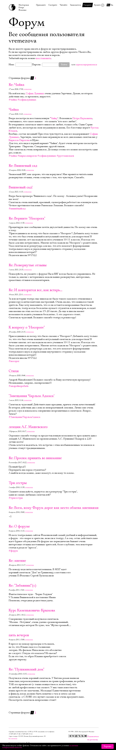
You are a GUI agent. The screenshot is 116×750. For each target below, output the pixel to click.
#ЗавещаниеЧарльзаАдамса (24, 417)
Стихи (14, 371)
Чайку (54, 118)
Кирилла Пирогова (19, 140)
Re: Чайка (16, 85)
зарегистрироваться (86, 64)
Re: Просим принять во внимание (35, 458)
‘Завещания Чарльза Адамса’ (32, 396)
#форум (13, 550)
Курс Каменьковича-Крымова (32, 610)
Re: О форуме (19, 526)
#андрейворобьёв (18, 386)
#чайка (13, 99)
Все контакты (13, 738)
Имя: (11, 64)
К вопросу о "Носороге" (27, 327)
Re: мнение (17, 561)
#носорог (14, 361)
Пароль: (36, 64)
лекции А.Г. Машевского (28, 427)
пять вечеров (19, 635)
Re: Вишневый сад (23, 166)
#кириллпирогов (27, 155)
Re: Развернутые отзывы (28, 265)
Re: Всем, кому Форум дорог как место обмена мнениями (53, 508)
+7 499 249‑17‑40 (14, 734)
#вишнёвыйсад (17, 208)
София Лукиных (35, 93)
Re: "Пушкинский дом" (26, 669)
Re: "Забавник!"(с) (22, 585)
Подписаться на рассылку (88, 736)
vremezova (27, 89)
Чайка (14, 109)
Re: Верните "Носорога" (27, 218)
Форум (27, 22)
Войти (64, 64)
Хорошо (107, 746)
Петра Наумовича (82, 118)
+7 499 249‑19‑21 (27, 734)
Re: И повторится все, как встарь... (35, 290)
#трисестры (16, 497)
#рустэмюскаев (65, 155)
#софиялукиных (27, 99)
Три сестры (18, 483)
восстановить (43, 58)
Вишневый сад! (20, 187)
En (112, 5)
